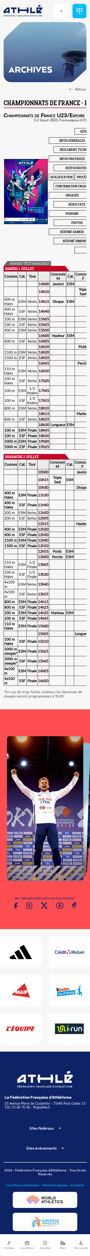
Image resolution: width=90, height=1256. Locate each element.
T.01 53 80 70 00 (17, 1107)
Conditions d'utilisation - (24, 1185)
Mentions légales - (56, 1185)
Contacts (77, 1185)
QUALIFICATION (61, 177)
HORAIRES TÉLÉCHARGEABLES (29, 264)
